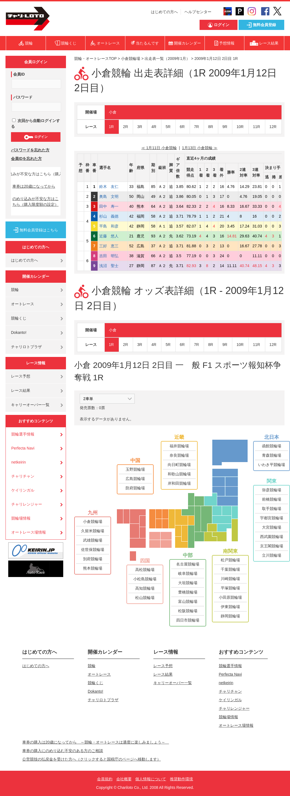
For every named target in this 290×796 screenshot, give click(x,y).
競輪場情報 (21, 518)
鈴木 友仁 (112, 186)
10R (240, 126)
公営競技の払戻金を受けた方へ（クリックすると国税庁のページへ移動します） (91, 759)
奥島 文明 (112, 196)
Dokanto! (18, 332)
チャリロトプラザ (26, 347)
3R (139, 126)
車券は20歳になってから (33, 186)
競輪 (15, 289)
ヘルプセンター (197, 12)
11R (256, 126)
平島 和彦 (112, 226)
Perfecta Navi (22, 448)
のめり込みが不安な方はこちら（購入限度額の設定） (35, 201)
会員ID (19, 74)
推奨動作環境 (181, 779)
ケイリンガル (22, 490)
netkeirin (18, 462)
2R (125, 126)
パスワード (22, 97)
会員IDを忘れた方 (26, 158)
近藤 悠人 (112, 236)
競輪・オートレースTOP (95, 58)
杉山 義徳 (112, 216)
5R (167, 126)
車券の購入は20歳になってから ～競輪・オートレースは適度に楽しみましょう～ (95, 742)
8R (210, 126)
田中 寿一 (112, 206)
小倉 (113, 112)
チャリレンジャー (26, 504)
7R (196, 126)
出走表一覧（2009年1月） (167, 58)
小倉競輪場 (130, 58)
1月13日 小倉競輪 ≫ (199, 148)
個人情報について (150, 779)
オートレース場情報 (28, 532)
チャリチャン (22, 476)
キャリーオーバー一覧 (30, 405)
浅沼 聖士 (112, 266)
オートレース (22, 304)
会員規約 (104, 779)
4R (153, 126)
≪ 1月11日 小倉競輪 (159, 148)
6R (182, 126)
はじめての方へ (164, 12)
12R (273, 126)
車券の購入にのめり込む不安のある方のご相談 (62, 750)
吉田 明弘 (112, 256)
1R (111, 126)
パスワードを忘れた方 (30, 150)
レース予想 (20, 376)
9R (224, 126)
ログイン (35, 137)
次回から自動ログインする (35, 123)
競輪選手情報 (22, 434)
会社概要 (124, 779)
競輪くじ (18, 318)
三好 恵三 (112, 246)
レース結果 (20, 390)
